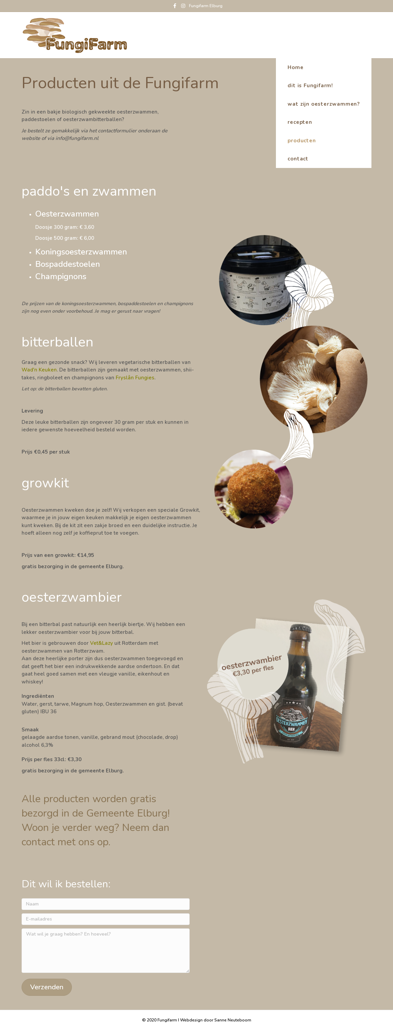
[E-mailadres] (106, 919)
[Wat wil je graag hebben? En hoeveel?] (106, 950)
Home (358, 34)
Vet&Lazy (101, 643)
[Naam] (106, 904)
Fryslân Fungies (135, 377)
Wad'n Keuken (39, 369)
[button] (47, 987)
